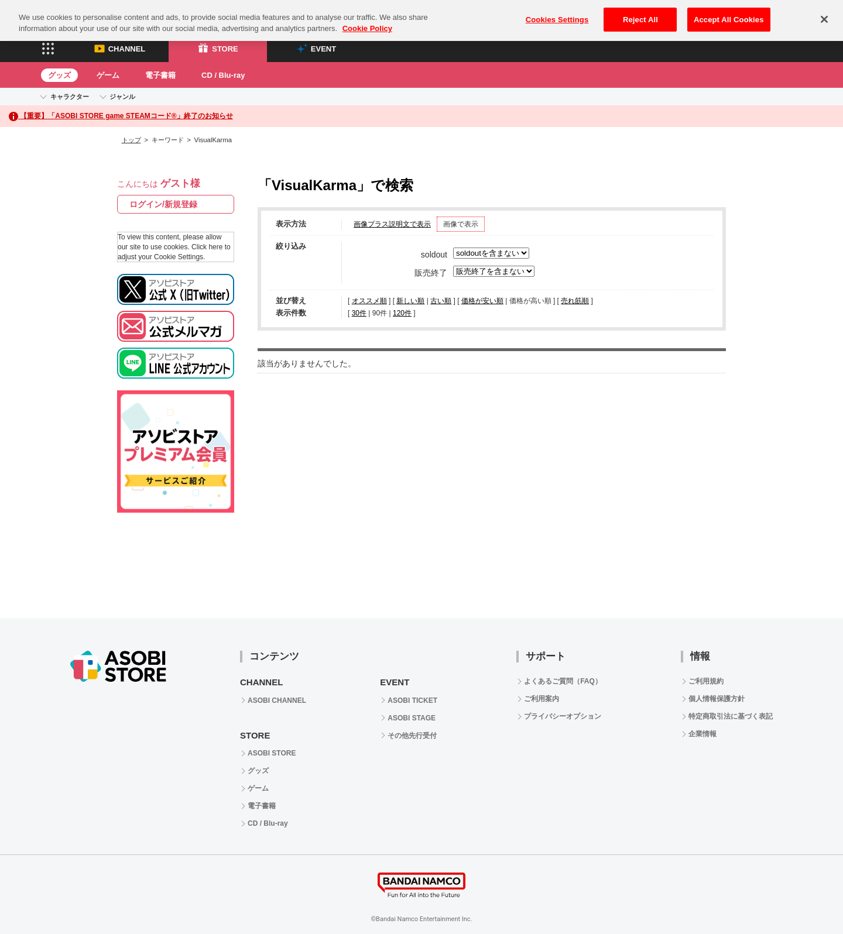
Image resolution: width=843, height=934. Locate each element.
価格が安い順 (482, 301)
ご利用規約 (706, 681)
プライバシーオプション (562, 716)
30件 (359, 313)
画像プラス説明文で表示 (392, 224)
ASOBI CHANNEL (277, 700)
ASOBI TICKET (412, 700)
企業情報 (702, 734)
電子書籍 (160, 75)
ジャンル (122, 96)
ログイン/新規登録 (163, 204)
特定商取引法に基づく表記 (730, 716)
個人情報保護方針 (716, 699)
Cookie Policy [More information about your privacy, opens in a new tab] (367, 19)
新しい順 (410, 301)
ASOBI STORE (272, 753)
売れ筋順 (575, 301)
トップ (131, 139)
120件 (402, 313)
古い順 (440, 301)
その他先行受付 (412, 736)
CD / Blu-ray (223, 75)
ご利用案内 (541, 699)
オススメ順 (369, 301)
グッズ (59, 75)
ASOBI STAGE (412, 718)
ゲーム (108, 75)
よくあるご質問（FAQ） (563, 681)
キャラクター (69, 96)
